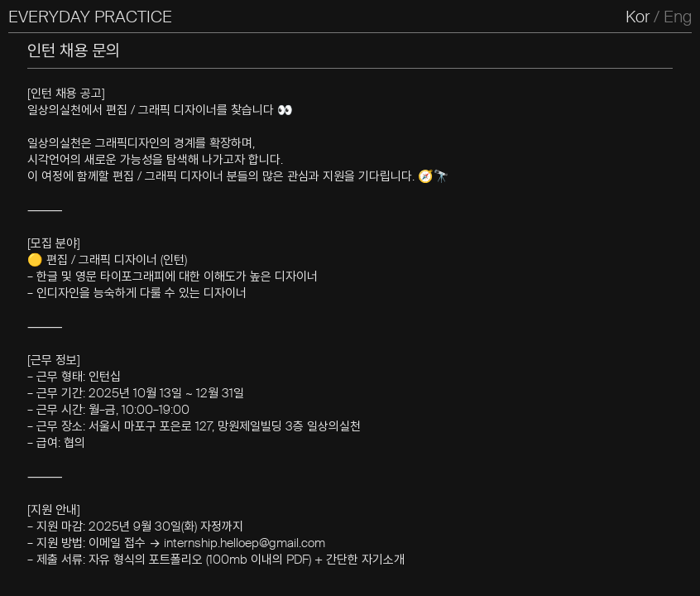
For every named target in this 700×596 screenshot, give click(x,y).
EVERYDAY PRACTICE (90, 16)
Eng (678, 16)
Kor (638, 16)
